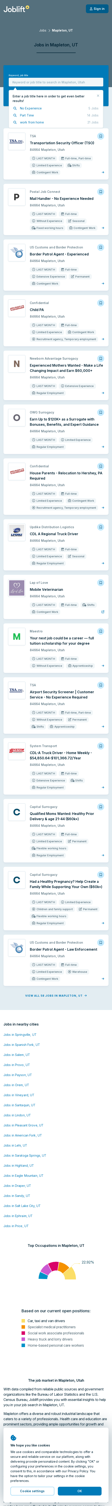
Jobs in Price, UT (16, 1226)
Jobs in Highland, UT (18, 1165)
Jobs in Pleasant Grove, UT (23, 1125)
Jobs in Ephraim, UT (18, 1216)
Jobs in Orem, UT (16, 1085)
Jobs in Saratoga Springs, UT (24, 1155)
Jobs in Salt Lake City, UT (22, 1206)
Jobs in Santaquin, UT (19, 1105)
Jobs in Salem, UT (16, 1055)
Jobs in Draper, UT (17, 1186)
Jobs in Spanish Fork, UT (21, 1045)
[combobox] (56, 82)
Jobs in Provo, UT (16, 1065)
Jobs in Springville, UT (20, 1034)
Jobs (42, 30)
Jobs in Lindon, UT (17, 1115)
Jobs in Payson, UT (17, 1075)
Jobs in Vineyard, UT (18, 1095)
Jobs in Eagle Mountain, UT (23, 1175)
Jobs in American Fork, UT (22, 1135)
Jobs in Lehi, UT (15, 1145)
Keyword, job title (18, 75)
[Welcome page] (16, 8)
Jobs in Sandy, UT (16, 1196)
